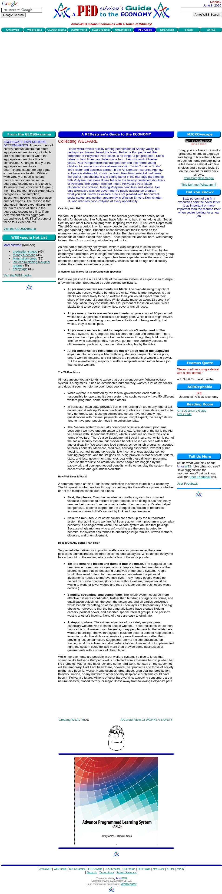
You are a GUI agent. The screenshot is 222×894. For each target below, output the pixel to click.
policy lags (20, 269)
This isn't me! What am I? (198, 184)
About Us (92, 872)
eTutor (170, 869)
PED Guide (144, 869)
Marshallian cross (25, 258)
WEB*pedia (60, 869)
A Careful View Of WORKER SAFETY (147, 719)
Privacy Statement (126, 872)
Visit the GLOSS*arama (19, 228)
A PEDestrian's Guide (191, 410)
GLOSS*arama (77, 869)
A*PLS (180, 869)
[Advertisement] (47, 80)
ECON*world (95, 869)
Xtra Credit (184, 414)
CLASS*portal (112, 869)
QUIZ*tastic (129, 869)
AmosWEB (45, 869)
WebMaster (128, 884)
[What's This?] (199, 143)
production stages (25, 251)
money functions (24, 255)
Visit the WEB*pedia (17, 275)
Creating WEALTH (71, 719)
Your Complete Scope (199, 178)
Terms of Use (106, 872)
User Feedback (199, 477)
